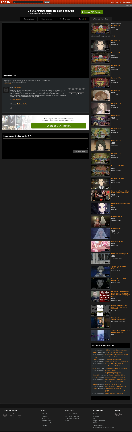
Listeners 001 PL (116, 216)
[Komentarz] (45, 143)
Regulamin (96, 416)
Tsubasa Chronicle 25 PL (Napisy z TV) (119, 279)
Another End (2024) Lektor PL (114, 352)
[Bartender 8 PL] (100, 120)
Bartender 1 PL (116, 40)
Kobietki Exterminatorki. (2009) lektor (116, 382)
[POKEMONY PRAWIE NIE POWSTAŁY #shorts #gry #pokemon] (100, 310)
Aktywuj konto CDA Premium (73, 414)
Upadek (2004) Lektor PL (113, 359)
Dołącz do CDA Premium (59, 126)
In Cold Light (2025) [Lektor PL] (114, 363)
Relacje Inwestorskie (48, 414)
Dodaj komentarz (80, 151)
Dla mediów (45, 416)
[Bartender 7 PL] (100, 107)
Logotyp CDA (45, 418)
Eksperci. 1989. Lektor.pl (115, 366)
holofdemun (96, 366)
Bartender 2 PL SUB (117, 166)
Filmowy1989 (96, 375)
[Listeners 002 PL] (100, 233)
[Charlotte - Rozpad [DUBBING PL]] (100, 208)
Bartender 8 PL (116, 115)
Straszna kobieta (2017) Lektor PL (115, 377)
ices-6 (94, 368)
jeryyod (95, 377)
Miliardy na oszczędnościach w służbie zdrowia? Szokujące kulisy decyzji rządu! (110, 355)
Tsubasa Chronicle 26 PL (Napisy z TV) (119, 267)
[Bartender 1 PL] (100, 45)
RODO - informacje (98, 423)
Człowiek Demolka (110, 370)
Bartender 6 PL (116, 90)
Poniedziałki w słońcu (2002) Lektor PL (116, 368)
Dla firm (67, 421)
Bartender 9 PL (116, 128)
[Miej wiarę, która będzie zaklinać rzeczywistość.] (100, 322)
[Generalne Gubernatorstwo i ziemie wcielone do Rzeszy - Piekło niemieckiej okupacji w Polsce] (100, 296)
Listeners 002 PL (116, 228)
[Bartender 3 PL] (100, 28)
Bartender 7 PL (116, 103)
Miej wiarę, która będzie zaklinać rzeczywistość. (118, 318)
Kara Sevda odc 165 (112, 357)
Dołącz (91, 12)
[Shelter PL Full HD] (100, 246)
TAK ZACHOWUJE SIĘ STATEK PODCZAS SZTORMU (120, 331)
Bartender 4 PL (116, 65)
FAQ (94, 418)
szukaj (47, 2)
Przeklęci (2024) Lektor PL (113, 388)
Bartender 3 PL (116, 25)
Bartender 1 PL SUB (117, 178)
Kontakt (95, 414)
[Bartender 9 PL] (100, 133)
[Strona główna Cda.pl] (6, 2)
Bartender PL (23, 104)
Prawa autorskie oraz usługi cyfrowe (103, 427)
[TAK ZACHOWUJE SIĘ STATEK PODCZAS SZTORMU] (100, 335)
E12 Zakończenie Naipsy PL (119, 254)
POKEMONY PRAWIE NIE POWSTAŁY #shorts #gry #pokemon (119, 307)
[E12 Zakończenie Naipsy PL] (100, 258)
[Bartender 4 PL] (100, 70)
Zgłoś (80, 94)
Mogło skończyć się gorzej (113, 373)
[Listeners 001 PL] (100, 220)
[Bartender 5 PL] (100, 82)
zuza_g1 (95, 357)
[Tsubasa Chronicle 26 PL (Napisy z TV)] (100, 271)
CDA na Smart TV (47, 423)
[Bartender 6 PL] (100, 95)
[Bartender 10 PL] (100, 145)
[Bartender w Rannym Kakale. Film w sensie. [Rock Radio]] (100, 195)
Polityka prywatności (99, 421)
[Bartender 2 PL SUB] (100, 170)
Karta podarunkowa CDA (72, 418)
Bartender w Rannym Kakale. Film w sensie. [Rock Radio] (120, 191)
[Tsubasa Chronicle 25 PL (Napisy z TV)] (100, 283)
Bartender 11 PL (116, 153)
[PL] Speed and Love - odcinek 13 (115, 391)
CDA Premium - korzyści (72, 416)
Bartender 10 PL (116, 141)
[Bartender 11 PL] (100, 158)
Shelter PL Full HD (117, 241)
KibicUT (95, 352)
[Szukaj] (28, 2)
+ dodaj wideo (128, 5)
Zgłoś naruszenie (98, 425)
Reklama (44, 425)
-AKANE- (95, 359)
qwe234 (95, 388)
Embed (72, 94)
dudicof (95, 384)
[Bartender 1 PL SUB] (100, 183)
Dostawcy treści (46, 421)
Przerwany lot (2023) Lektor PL (114, 384)
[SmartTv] (13, 418)
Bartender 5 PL (116, 78)
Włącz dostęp (7, 83)
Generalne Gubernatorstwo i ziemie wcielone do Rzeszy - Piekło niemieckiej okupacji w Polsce (120, 294)
